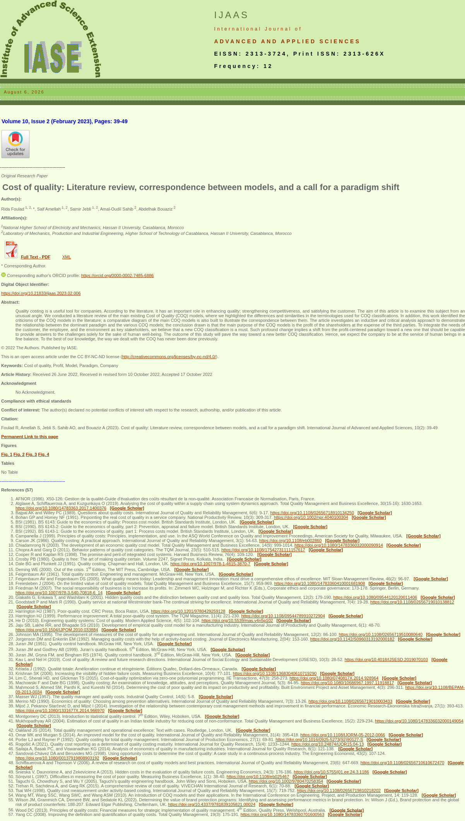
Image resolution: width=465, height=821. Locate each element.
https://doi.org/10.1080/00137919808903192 (57, 758)
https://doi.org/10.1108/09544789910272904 (283, 616)
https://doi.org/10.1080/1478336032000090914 (338, 545)
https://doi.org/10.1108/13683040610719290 (275, 673)
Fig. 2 (19, 454)
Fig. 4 (43, 454)
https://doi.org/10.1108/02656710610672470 (402, 762)
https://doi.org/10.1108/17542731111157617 (263, 549)
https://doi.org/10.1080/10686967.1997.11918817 (347, 682)
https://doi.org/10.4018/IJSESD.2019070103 (386, 659)
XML (66, 257)
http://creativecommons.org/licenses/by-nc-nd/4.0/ (169, 356)
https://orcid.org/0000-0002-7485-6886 (117, 275)
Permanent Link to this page (29, 436)
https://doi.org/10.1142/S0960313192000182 (352, 639)
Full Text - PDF (35, 257)
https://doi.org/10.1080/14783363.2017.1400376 (60, 508)
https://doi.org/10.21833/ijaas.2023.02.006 (41, 293)
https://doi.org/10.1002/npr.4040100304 (311, 517)
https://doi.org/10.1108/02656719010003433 (351, 701)
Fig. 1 (6, 454)
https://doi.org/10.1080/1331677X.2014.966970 (59, 710)
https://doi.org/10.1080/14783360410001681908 (319, 583)
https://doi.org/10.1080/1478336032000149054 (419, 721)
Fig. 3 (31, 454)
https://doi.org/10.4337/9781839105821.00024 (211, 804)
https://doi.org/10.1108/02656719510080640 (381, 634)
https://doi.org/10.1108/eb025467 (258, 776)
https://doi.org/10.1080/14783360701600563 (283, 814)
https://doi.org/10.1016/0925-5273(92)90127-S (319, 739)
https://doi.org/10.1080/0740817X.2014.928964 (333, 678)
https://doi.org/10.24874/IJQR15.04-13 (327, 744)
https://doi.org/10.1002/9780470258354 (286, 781)
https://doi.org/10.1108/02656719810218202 (339, 790)
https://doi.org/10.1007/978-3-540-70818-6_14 (59, 592)
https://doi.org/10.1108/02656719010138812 (412, 602)
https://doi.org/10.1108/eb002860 (290, 540)
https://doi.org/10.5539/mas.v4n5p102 (237, 620)
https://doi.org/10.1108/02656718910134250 (312, 512)
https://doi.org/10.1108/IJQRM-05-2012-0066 (343, 735)
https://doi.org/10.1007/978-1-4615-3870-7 (211, 563)
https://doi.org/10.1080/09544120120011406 (375, 597)
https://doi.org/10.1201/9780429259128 (188, 611)
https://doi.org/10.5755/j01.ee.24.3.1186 (331, 772)
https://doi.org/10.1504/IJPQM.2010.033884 (56, 629)
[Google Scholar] (127, 508)
